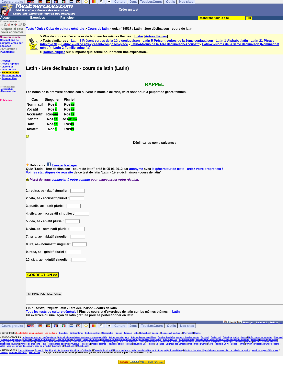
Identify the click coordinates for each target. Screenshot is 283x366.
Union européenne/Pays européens (262, 344)
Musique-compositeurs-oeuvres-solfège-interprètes (197, 342)
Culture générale (93, 333)
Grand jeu (63, 333)
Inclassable (41, 342)
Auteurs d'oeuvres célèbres (143, 337)
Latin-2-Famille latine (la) (71, 47)
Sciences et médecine (171, 333)
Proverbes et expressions (120, 344)
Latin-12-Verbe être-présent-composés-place (94, 44)
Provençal (188, 333)
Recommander (10, 72)
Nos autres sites (8, 91)
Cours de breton (63, 339)
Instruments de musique (60, 342)
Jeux (133, 325)
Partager (70, 165)
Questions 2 (70, 346)
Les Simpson (131, 342)
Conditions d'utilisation (81, 350)
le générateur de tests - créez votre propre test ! (187, 169)
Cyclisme (76, 339)
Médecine (239, 342)
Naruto (248, 342)
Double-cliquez (54, 52)
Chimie (26, 339)
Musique (156, 333)
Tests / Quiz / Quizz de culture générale (55, 28)
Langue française (109, 342)
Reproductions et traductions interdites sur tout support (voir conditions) (148, 350)
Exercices (37, 17)
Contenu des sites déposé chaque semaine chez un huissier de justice (217, 350)
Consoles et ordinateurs (42, 339)
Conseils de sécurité (103, 350)
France (263, 339)
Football (255, 339)
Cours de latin (98, 28)
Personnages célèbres (58, 344)
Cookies (4, 352)
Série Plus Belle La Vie (218, 344)
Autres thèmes (156, 36)
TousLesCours (152, 325)
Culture (119, 325)
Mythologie (228, 342)
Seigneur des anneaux (176, 344)
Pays (44, 344)
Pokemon (85, 344)
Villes (2, 346)
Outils (171, 325)
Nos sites (187, 325)
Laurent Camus (25, 350)
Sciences (159, 344)
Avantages (7, 51)
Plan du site (9, 69)
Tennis (242, 344)
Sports (197, 333)
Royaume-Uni (139, 344)
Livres (141, 342)
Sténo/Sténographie (197, 344)
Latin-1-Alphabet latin (232, 40)
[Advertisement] (12, 121)
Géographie (107, 333)
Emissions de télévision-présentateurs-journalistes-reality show (131, 339)
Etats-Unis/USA (170, 339)
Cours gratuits (12, 325)
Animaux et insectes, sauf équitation (39, 337)
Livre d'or (7, 66)
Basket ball (216, 337)
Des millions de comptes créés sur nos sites (11, 41)
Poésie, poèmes (98, 344)
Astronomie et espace (118, 337)
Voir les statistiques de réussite (49, 172)
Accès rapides (10, 63)
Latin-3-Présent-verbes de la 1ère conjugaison (105, 40)
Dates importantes (91, 339)
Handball (272, 339)
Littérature (145, 333)
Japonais (128, 333)
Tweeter (57, 165)
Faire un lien (9, 78)
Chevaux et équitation (11, 339)
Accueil (5, 17)
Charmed (278, 337)
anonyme (136, 169)
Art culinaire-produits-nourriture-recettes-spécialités (82, 337)
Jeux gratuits (7, 89)
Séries (234, 344)
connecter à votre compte (71, 179)
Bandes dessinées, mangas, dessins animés (178, 337)
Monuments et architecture (158, 342)
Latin (139, 36)
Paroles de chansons (30, 344)
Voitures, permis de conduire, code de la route (28, 346)
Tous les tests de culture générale (51, 311)
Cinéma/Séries (76, 333)
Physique (75, 344)
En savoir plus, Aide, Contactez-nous (52, 350)
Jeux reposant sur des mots (86, 342)
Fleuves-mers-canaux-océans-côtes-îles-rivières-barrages (222, 339)
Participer (67, 17)
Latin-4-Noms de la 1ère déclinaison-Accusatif (165, 44)
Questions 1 (57, 346)
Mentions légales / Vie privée (265, 350)
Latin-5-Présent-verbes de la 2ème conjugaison (177, 40)
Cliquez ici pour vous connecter (12, 30)
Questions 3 (82, 346)
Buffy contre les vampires (260, 337)
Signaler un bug (11, 75)
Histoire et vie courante (24, 342)
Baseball (205, 337)
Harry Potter (5, 342)
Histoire (118, 333)
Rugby (151, 344)
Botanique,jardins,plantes (235, 337)
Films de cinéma (186, 339)
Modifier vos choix (18, 352)
